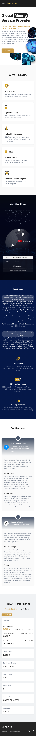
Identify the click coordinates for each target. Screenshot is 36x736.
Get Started (7, 50)
